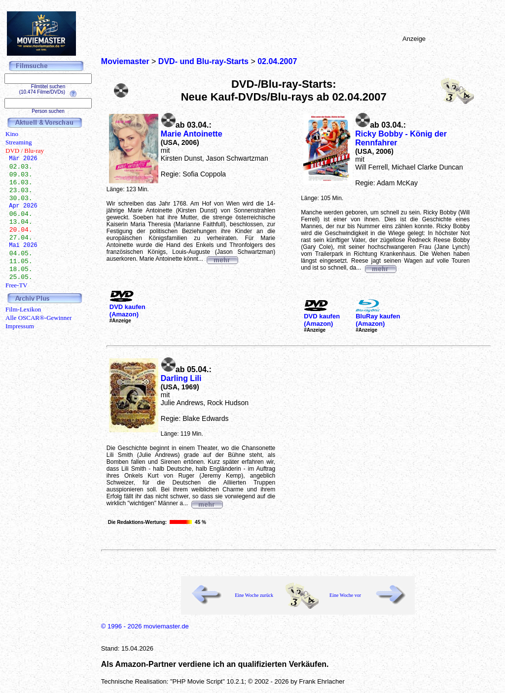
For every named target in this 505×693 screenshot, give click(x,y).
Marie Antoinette (191, 134)
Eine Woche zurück (254, 595)
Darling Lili (181, 378)
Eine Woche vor (345, 595)
